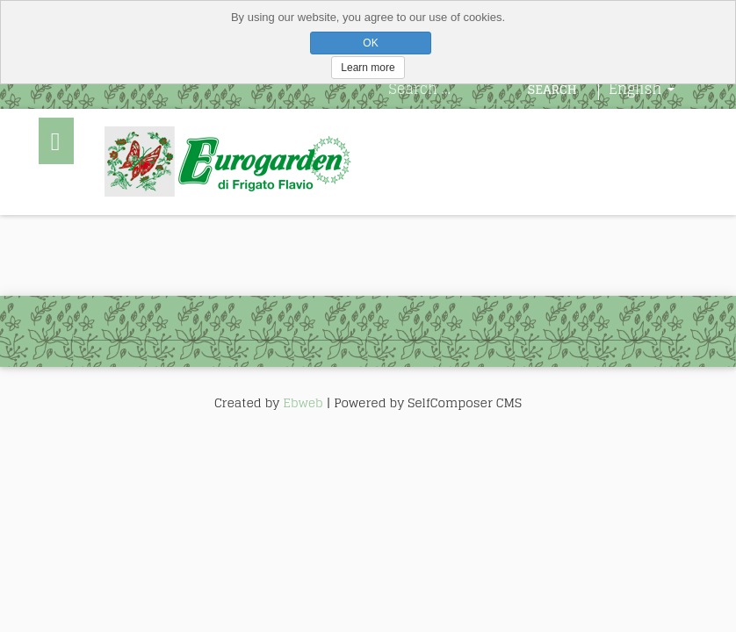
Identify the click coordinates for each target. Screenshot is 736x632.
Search (552, 89)
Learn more (367, 67)
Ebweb (302, 402)
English (642, 88)
